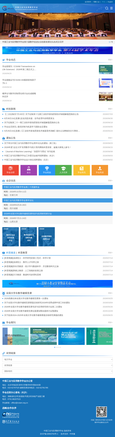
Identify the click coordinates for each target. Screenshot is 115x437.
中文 (103, 2)
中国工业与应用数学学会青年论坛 (19, 200)
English (110, 2)
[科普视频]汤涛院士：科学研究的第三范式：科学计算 (27, 258)
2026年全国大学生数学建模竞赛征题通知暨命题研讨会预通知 (31, 311)
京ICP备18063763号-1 (49, 434)
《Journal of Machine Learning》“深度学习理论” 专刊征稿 (29, 151)
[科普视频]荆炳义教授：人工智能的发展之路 (23, 270)
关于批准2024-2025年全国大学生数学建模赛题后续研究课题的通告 (33, 315)
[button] (54, 347)
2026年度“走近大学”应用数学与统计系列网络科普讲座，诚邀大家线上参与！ (37, 147)
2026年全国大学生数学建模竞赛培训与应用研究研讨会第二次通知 (33, 307)
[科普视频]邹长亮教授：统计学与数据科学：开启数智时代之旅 (31, 266)
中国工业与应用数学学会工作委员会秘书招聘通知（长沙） (30, 156)
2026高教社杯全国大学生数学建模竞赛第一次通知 (26, 298)
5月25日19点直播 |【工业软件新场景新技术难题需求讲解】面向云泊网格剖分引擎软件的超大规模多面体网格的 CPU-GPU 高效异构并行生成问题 (42, 131)
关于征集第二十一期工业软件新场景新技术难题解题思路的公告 (32, 122)
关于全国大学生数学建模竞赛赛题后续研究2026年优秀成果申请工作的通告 (37, 303)
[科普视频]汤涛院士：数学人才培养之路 (21, 262)
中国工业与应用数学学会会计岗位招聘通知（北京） (27, 160)
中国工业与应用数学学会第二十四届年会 (21, 187)
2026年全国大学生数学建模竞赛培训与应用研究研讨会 (28, 214)
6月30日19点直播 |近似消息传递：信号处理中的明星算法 (29, 118)
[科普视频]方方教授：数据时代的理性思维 (22, 275)
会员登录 (88, 2)
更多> (110, 60)
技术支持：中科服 (68, 434)
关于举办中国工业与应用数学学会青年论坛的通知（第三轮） (31, 143)
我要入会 (96, 2)
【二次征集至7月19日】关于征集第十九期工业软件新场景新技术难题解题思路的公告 (41, 114)
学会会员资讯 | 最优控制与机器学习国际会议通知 (25, 127)
